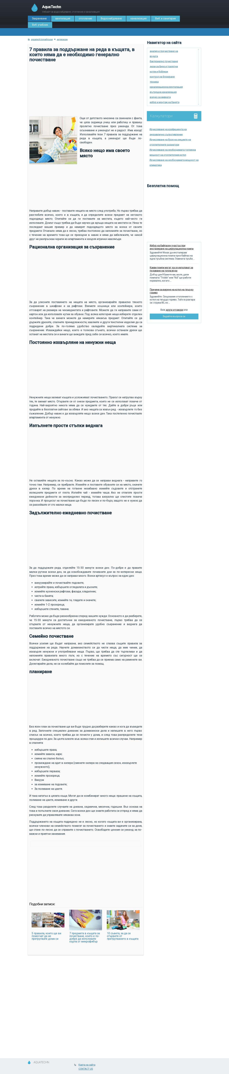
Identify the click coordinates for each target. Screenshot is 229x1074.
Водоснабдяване (111, 18)
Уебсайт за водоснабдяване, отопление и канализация (71, 9)
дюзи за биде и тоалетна (164, 66)
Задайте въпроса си (174, 316)
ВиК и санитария (165, 18)
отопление (85, 18)
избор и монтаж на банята (164, 102)
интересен (62, 39)
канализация (138, 18)
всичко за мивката (160, 97)
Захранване (39, 18)
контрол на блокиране (162, 76)
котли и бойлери (159, 71)
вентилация (62, 18)
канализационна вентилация (166, 87)
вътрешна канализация (163, 92)
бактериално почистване (164, 61)
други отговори (174, 309)
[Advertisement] (85, 89)
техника (154, 81)
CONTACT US (86, 1069)
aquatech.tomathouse (42, 39)
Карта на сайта (87, 1064)
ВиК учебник (40, 24)
